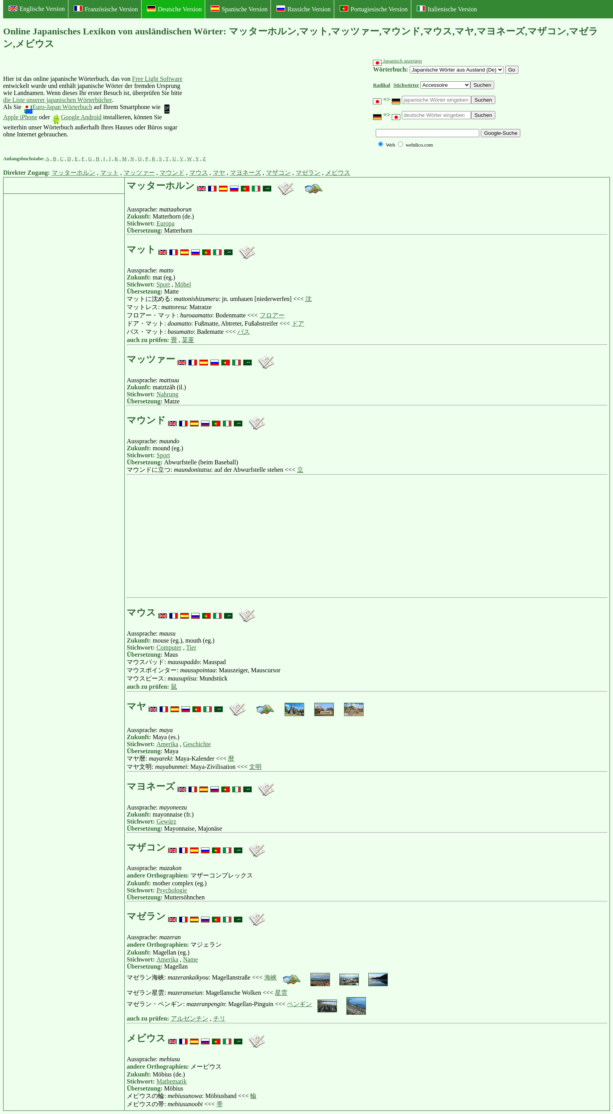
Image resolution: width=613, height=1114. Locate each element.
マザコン (278, 172)
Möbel (183, 284)
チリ (219, 1018)
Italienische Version (447, 9)
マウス (198, 172)
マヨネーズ (245, 172)
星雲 (281, 992)
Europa (165, 223)
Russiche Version (303, 9)
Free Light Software (157, 78)
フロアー (272, 315)
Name (190, 959)
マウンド (172, 172)
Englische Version (37, 8)
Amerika (167, 744)
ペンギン (299, 1004)
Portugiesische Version (374, 9)
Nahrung (167, 394)
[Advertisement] (244, 107)
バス (243, 331)
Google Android (77, 117)
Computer (168, 647)
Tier (191, 647)
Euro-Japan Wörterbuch (57, 107)
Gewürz (166, 821)
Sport (163, 284)
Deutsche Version (174, 9)
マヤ (219, 172)
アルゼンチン (189, 1018)
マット (109, 172)
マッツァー (139, 172)
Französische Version (106, 9)
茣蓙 (188, 340)
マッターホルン (73, 172)
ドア (298, 323)
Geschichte (197, 744)
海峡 (270, 977)
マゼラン (308, 172)
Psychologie (171, 890)
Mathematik (171, 1081)
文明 (255, 766)
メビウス (337, 172)
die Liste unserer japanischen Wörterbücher (57, 100)
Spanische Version (239, 9)
